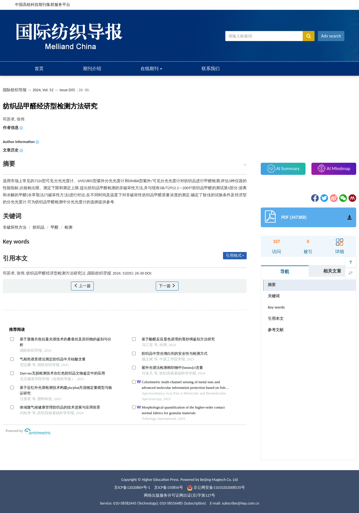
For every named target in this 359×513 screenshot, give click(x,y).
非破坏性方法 (14, 227)
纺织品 (38, 227)
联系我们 (211, 68)
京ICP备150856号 (168, 487)
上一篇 (82, 286)
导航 (284, 271)
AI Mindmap (334, 168)
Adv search (331, 36)
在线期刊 (151, 68)
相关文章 (332, 271)
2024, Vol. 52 (43, 90)
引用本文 (276, 318)
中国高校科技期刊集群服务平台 (42, 4)
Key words (276, 307)
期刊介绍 (92, 68)
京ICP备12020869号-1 (132, 487)
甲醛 (55, 227)
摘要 (272, 284)
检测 (68, 227)
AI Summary (283, 168)
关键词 (274, 296)
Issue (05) (67, 90)
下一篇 (167, 286)
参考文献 (276, 329)
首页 (39, 68)
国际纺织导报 (14, 90)
